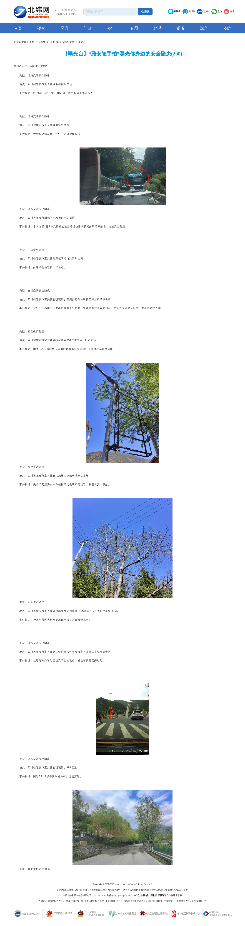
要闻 (41, 28)
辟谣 (157, 28)
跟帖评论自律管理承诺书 (170, 895)
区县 (64, 28)
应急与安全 (68, 42)
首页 (18, 28)
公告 (111, 28)
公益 (227, 28)
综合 (204, 28)
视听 (180, 28)
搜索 (145, 11)
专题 (134, 28)
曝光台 (82, 42)
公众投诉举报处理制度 (146, 895)
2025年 (55, 42)
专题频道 (43, 42)
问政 (88, 28)
